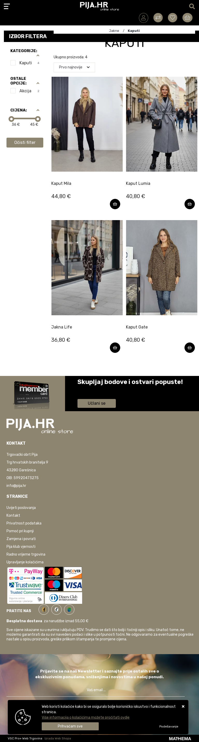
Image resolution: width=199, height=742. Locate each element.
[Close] (70, 726)
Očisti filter (24, 142)
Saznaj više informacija (96, 389)
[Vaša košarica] (187, 18)
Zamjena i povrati (21, 539)
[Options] (168, 726)
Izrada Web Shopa (58, 738)
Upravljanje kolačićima (25, 562)
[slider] (11, 119)
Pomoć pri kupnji (20, 531)
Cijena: (18, 110)
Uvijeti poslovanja (21, 508)
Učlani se (96, 403)
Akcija (29, 90)
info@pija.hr (16, 486)
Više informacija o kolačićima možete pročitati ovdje (86, 717)
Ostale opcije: (18, 81)
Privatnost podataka (23, 523)
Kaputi (29, 62)
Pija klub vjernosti (20, 546)
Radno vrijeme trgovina (25, 554)
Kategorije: (23, 50)
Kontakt (13, 515)
